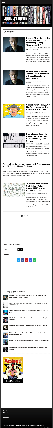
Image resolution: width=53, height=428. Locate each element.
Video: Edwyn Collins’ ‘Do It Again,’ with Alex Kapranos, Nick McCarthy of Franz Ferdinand (26, 165)
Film (43, 81)
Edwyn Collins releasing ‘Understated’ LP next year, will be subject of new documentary (37, 74)
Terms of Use (6, 417)
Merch (4, 414)
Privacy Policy (6, 415)
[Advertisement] (26, 229)
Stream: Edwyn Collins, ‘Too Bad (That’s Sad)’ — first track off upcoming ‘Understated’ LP (38, 41)
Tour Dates (28, 49)
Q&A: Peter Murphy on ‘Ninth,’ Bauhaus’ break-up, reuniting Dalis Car (28, 325)
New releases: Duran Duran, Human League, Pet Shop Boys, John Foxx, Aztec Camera (38, 137)
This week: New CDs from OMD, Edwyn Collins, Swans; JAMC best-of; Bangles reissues (37, 187)
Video (42, 112)
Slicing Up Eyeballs (16, 425)
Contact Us (5, 412)
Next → (29, 216)
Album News (41, 47)
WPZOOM (48, 427)
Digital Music (47, 47)
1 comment (35, 49)
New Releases (39, 143)
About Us (5, 410)
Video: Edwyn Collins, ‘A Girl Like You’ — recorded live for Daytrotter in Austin (38, 107)
